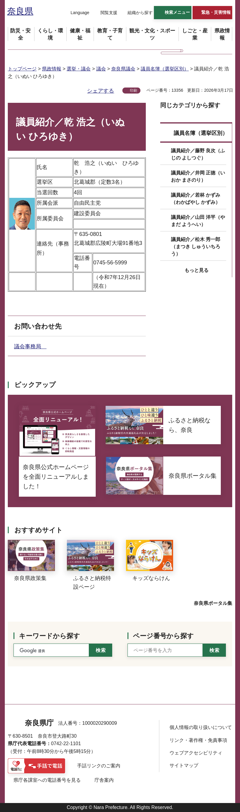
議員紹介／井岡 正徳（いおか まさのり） (198, 176)
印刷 (133, 90)
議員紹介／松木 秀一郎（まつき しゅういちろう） (195, 246)
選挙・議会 (79, 68)
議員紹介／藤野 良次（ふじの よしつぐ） (198, 154)
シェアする (100, 91)
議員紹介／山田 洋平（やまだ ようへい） (198, 221)
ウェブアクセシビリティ (196, 752)
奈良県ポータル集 (213, 603)
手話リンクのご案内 (98, 765)
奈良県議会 (123, 68)
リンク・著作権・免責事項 (198, 740)
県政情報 (51, 68)
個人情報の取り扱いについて (201, 727)
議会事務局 (30, 346)
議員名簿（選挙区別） (165, 68)
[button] (76, 13)
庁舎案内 (104, 780)
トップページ (22, 68)
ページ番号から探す (163, 636)
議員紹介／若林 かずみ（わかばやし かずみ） (195, 198)
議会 (101, 68)
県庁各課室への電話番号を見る (47, 780)
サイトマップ (184, 765)
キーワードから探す (49, 636)
